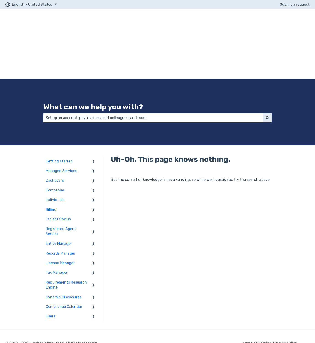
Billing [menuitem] (51, 170)
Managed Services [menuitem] (61, 131)
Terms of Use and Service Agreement (266, 324)
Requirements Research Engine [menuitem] (66, 245)
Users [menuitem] (50, 277)
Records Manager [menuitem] (60, 214)
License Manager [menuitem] (60, 224)
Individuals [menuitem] (55, 160)
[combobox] (153, 78)
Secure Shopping (21, 309)
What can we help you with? (93, 67)
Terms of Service (256, 304)
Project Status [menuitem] (58, 180)
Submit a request (295, 4)
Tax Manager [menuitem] (57, 233)
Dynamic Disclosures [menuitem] (63, 258)
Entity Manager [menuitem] (59, 204)
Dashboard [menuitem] (55, 141)
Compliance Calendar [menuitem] (64, 267)
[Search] (267, 78)
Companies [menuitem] (55, 151)
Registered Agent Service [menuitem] (61, 192)
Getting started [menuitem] (59, 122)
